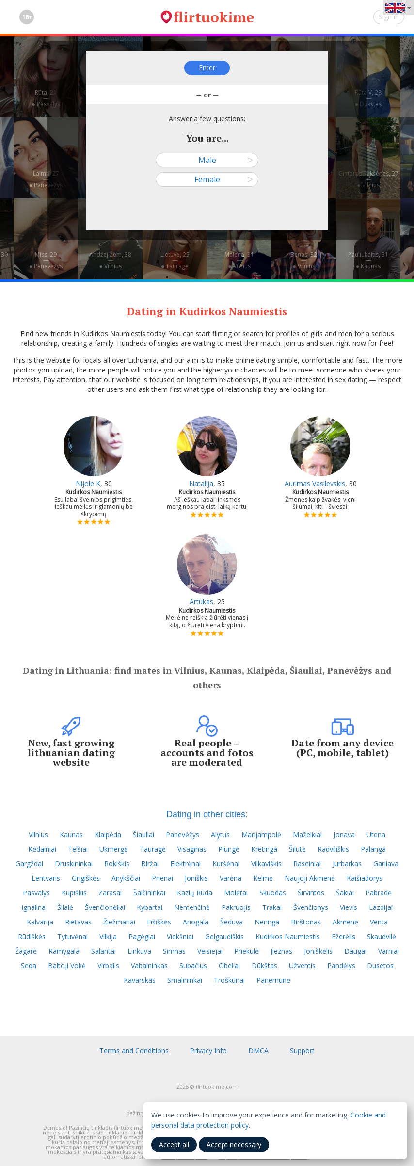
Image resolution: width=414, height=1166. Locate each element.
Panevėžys (182, 834)
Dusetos (380, 965)
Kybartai (149, 907)
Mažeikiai (307, 834)
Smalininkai (184, 980)
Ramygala (64, 950)
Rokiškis (116, 863)
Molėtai (236, 892)
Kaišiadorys (364, 878)
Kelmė (263, 878)
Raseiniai (307, 863)
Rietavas (78, 921)
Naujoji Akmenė (310, 878)
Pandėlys (341, 965)
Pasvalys (36, 892)
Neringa (267, 921)
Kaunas (71, 834)
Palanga (373, 849)
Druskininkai (74, 863)
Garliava (385, 863)
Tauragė (153, 849)
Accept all (174, 1144)
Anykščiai (125, 878)
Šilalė (65, 907)
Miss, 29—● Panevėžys (46, 260)
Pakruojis (236, 907)
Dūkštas (264, 965)
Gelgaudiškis (224, 936)
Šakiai (345, 892)
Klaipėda (108, 834)
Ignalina (33, 907)
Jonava (344, 834)
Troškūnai (229, 980)
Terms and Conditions (134, 1050)
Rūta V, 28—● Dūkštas (368, 98)
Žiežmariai (119, 921)
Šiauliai (143, 834)
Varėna (230, 878)
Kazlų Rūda (194, 892)
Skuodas (272, 892)
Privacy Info (208, 1050)
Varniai (388, 950)
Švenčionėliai (105, 907)
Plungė (228, 849)
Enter (207, 67)
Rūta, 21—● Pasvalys (46, 98)
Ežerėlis (343, 936)
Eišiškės (159, 921)
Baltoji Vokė (67, 965)
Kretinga (264, 849)
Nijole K (88, 483)
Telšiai (78, 849)
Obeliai (229, 965)
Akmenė (345, 921)
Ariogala (195, 921)
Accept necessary (234, 1144)
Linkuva (139, 950)
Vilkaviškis (266, 863)
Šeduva (231, 921)
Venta (379, 921)
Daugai (355, 950)
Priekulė (246, 950)
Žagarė (26, 950)
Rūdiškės (32, 936)
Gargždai (29, 863)
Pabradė (379, 892)
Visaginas (192, 849)
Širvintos (311, 892)
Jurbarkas (347, 863)
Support (302, 1050)
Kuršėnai (225, 863)
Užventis (302, 965)
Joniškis (196, 878)
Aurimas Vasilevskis (315, 483)
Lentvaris (46, 878)
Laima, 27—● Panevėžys (46, 179)
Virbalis (108, 965)
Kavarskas (140, 980)
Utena (375, 834)
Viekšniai (180, 936)
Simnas (174, 950)
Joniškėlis (318, 950)
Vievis (348, 907)
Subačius (193, 965)
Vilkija (108, 936)
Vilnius (38, 834)
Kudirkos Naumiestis (287, 936)
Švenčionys (310, 907)
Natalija (201, 483)
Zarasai (110, 892)
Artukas (201, 601)
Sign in (389, 16)
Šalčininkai (149, 892)
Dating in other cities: (207, 814)
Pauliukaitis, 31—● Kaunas (368, 260)
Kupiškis (74, 892)
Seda (28, 965)
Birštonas (306, 921)
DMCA (258, 1050)
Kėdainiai (42, 849)
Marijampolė (261, 834)
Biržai (150, 863)
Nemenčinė (192, 907)
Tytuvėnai (72, 936)
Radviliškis (333, 849)
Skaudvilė (381, 936)
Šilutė (297, 849)
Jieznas (281, 950)
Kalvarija (40, 921)
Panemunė (273, 980)
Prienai (162, 878)
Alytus (220, 834)
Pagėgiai (141, 936)
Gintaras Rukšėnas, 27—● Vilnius (368, 179)
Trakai (272, 907)
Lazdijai (381, 907)
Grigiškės (86, 878)
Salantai (103, 950)
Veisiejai (210, 950)
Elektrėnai (185, 863)
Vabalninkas (149, 965)
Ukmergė (113, 849)
